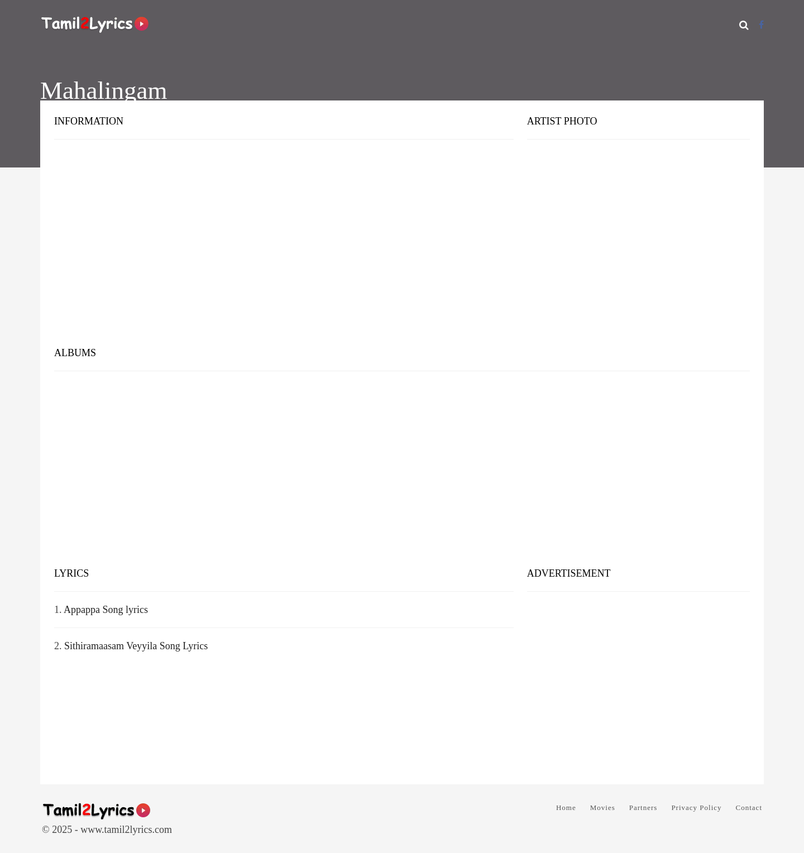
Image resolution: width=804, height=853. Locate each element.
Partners (643, 807)
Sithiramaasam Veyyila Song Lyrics (136, 645)
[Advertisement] (402, 251)
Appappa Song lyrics (106, 609)
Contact (749, 807)
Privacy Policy (696, 807)
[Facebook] (761, 25)
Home (566, 807)
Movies (602, 807)
